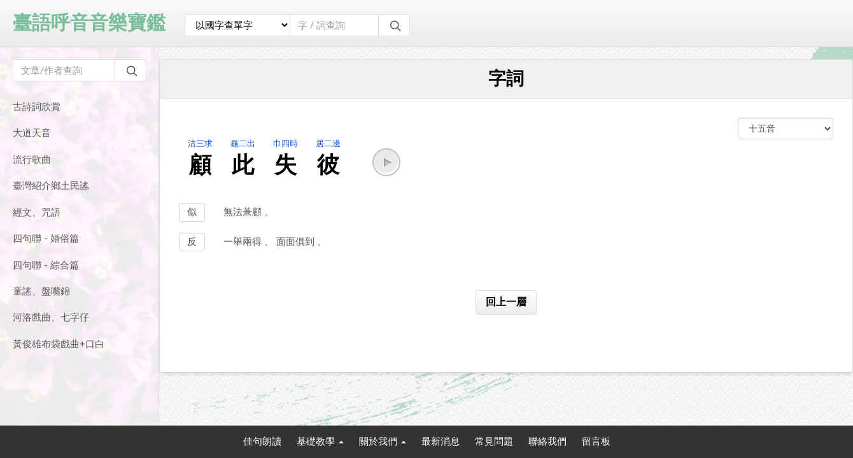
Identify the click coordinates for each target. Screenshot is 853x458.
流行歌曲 (32, 159)
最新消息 (440, 441)
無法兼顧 (243, 212)
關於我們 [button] (382, 441)
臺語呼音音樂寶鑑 (89, 22)
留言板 (596, 441)
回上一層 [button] (506, 302)
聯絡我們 (547, 441)
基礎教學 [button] (320, 441)
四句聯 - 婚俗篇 (46, 238)
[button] (386, 162)
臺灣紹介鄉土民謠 (51, 185)
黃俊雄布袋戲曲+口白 (58, 344)
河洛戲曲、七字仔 (51, 317)
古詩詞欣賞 (36, 107)
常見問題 (494, 441)
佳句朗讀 (262, 441)
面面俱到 (296, 241)
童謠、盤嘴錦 (41, 291)
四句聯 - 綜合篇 (46, 265)
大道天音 (32, 133)
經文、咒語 (36, 212)
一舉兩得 (243, 241)
